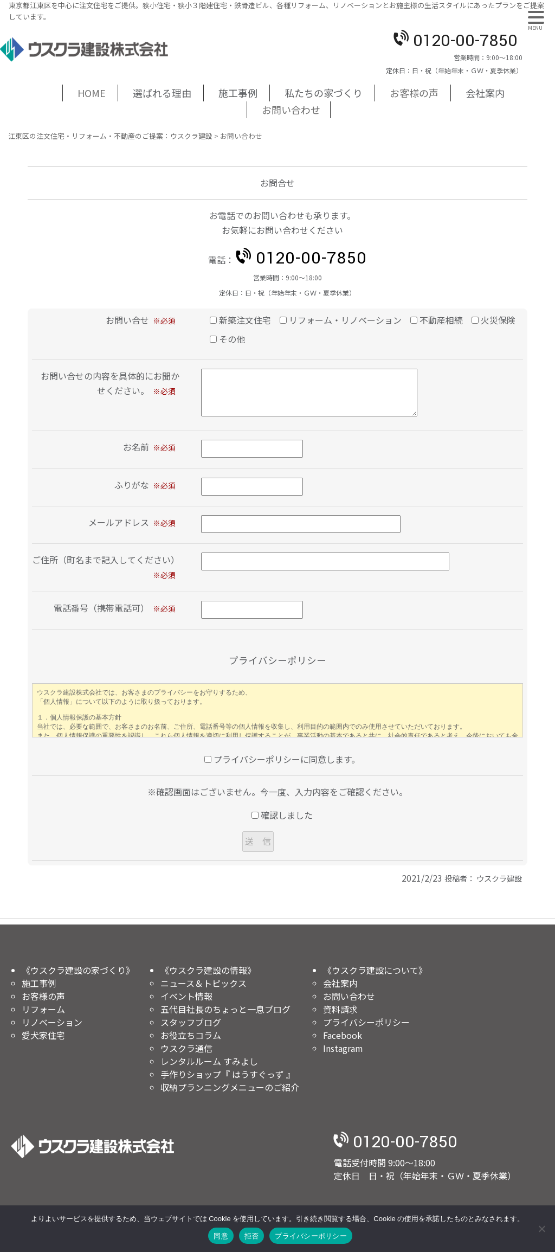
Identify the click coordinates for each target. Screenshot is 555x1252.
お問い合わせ (291, 109)
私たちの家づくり (324, 93)
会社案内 (485, 93)
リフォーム (43, 1009)
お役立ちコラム (190, 1035)
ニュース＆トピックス (203, 983)
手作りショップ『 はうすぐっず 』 (227, 1074)
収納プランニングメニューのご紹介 (229, 1087)
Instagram (343, 1048)
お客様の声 (414, 93)
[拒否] (541, 1228)
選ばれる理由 (162, 93)
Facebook (342, 1035)
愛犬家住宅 (43, 1035)
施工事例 (237, 93)
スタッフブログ (190, 1022)
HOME (92, 93)
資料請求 (340, 1009)
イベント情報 (186, 996)
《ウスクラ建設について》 (375, 970)
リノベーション (52, 1022)
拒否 (251, 1236)
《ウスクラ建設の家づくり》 (78, 970)
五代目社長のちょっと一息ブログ (225, 1009)
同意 (221, 1236)
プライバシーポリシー (366, 1022)
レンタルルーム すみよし (209, 1061)
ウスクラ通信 (186, 1048)
